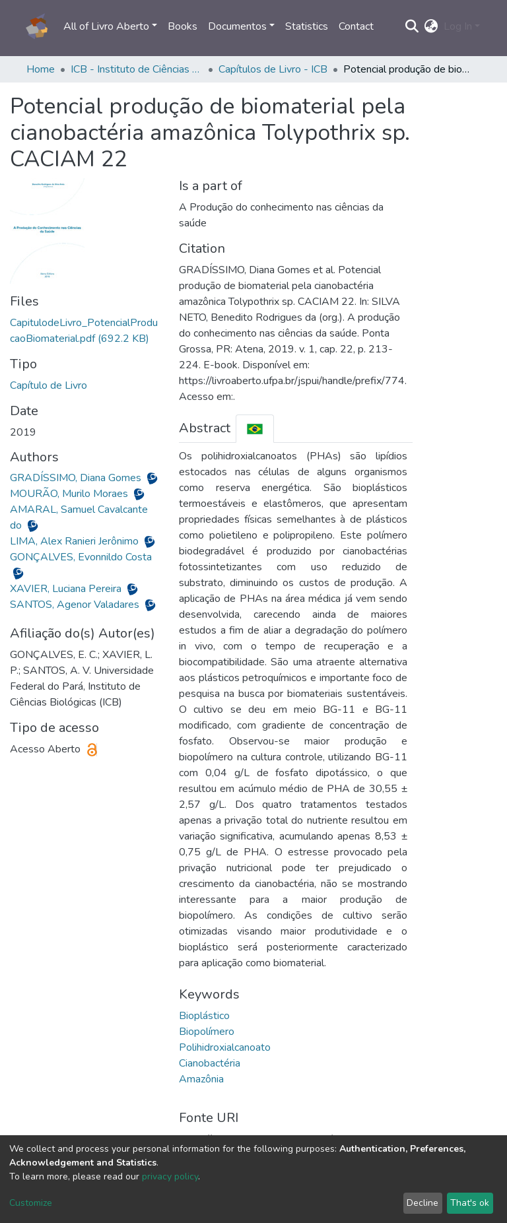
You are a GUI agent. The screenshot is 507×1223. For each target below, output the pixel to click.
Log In (458, 26)
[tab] (255, 428)
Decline (422, 1203)
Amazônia (201, 1079)
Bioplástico (204, 1015)
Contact (356, 26)
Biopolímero (206, 1031)
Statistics (306, 26)
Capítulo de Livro (48, 385)
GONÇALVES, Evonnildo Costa (81, 557)
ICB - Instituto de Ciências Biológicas (137, 69)
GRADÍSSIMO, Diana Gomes (77, 478)
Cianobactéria (209, 1063)
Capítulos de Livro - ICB (273, 69)
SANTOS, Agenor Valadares (76, 604)
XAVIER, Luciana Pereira (67, 588)
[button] (431, 26)
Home (40, 69)
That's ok (469, 1203)
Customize (30, 1203)
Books (182, 26)
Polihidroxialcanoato (225, 1047)
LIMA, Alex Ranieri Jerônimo (75, 541)
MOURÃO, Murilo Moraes (70, 493)
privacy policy (170, 1176)
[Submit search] (412, 26)
